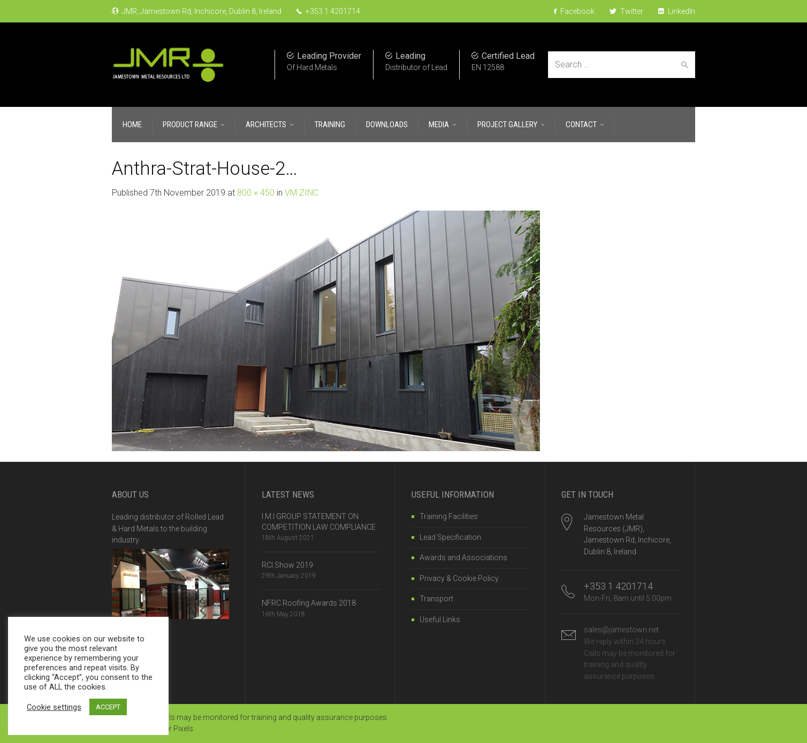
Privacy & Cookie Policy (459, 578)
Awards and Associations (463, 557)
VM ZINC (301, 193)
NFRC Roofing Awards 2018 (309, 603)
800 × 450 (256, 193)
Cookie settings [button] (54, 707)
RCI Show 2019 (287, 565)
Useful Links (440, 619)
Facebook (574, 11)
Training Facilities (449, 516)
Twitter (626, 11)
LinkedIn (676, 11)
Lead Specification (450, 537)
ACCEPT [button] (108, 707)
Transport (436, 598)
